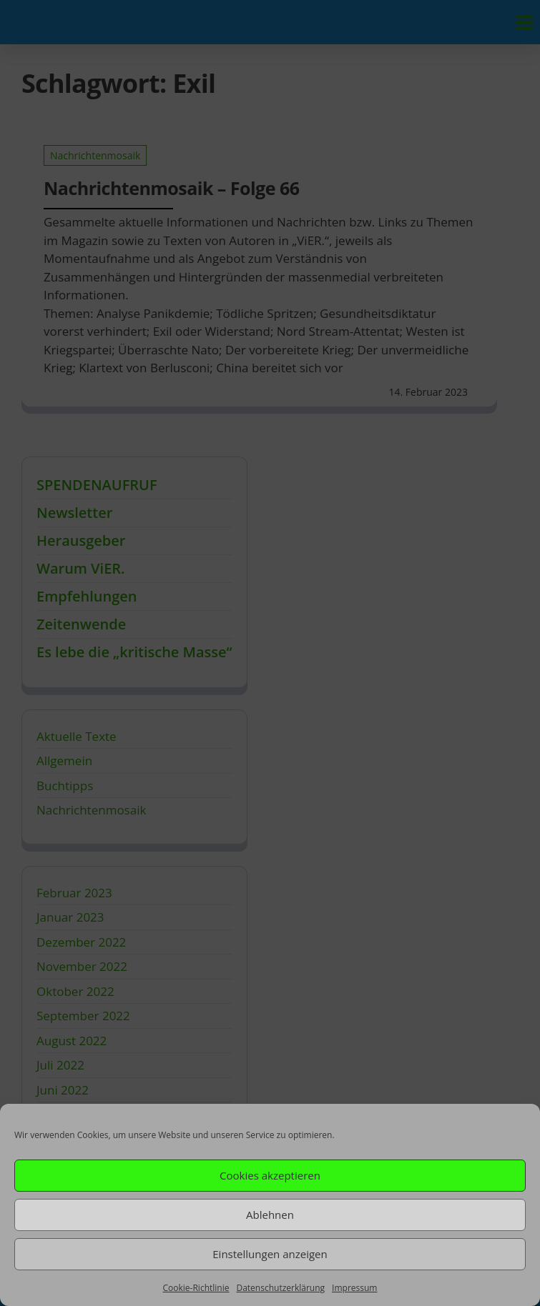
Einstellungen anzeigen (269, 1254)
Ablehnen (270, 1214)
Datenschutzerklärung (280, 1288)
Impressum (354, 1288)
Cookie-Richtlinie (196, 1288)
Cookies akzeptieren (270, 1175)
